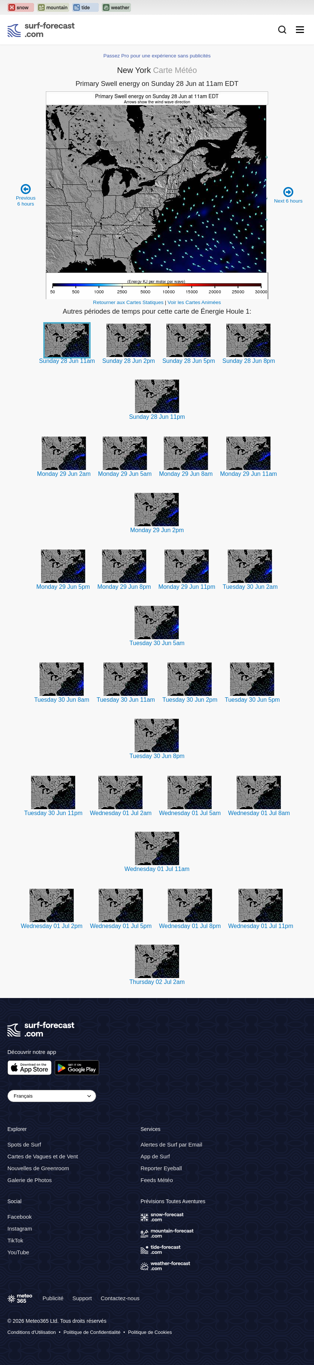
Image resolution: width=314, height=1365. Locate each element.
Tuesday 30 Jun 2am (250, 587)
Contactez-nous (120, 1298)
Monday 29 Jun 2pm (157, 530)
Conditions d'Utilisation (31, 1332)
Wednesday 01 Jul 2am (121, 813)
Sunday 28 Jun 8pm (248, 361)
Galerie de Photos (29, 1180)
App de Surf (155, 1156)
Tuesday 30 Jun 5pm (252, 700)
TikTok (15, 1240)
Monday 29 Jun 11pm (186, 587)
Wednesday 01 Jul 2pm (51, 926)
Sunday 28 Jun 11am (67, 361)
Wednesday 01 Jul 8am (259, 813)
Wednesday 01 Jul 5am (190, 813)
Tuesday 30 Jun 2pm (189, 700)
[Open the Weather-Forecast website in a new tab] (116, 7)
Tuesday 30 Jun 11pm (53, 813)
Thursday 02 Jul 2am (157, 982)
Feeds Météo (157, 1180)
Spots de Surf (24, 1144)
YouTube (18, 1252)
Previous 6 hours (26, 195)
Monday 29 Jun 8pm (124, 587)
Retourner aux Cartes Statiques (128, 302)
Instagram (19, 1228)
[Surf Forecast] (41, 29)
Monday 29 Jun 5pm (63, 587)
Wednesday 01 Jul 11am (157, 869)
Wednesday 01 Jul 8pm (190, 926)
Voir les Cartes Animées (194, 302)
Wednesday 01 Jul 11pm (260, 926)
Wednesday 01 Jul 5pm (121, 926)
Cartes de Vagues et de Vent (42, 1156)
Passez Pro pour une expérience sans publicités (156, 56)
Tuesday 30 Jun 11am (126, 700)
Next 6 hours (288, 195)
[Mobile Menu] (300, 29)
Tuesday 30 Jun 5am (157, 643)
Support (82, 1298)
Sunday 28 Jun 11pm (157, 417)
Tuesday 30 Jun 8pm (157, 756)
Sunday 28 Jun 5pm (188, 361)
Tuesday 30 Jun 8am (61, 700)
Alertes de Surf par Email (171, 1144)
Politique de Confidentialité (92, 1332)
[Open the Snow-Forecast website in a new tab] (20, 7)
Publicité (53, 1298)
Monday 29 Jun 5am (125, 474)
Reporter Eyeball (161, 1168)
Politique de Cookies (150, 1332)
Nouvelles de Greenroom (38, 1168)
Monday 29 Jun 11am (248, 474)
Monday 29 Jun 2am (64, 474)
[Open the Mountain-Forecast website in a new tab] (53, 7)
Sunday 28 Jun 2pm (128, 361)
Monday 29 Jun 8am (186, 474)
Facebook (19, 1217)
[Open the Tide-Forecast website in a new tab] (85, 7)
